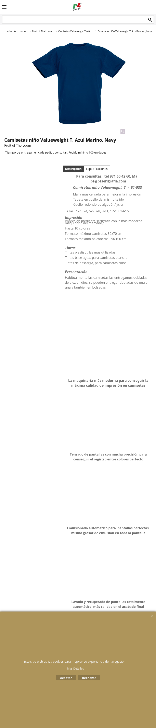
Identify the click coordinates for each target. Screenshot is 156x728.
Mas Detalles (75, 668)
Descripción (73, 169)
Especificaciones (97, 169)
